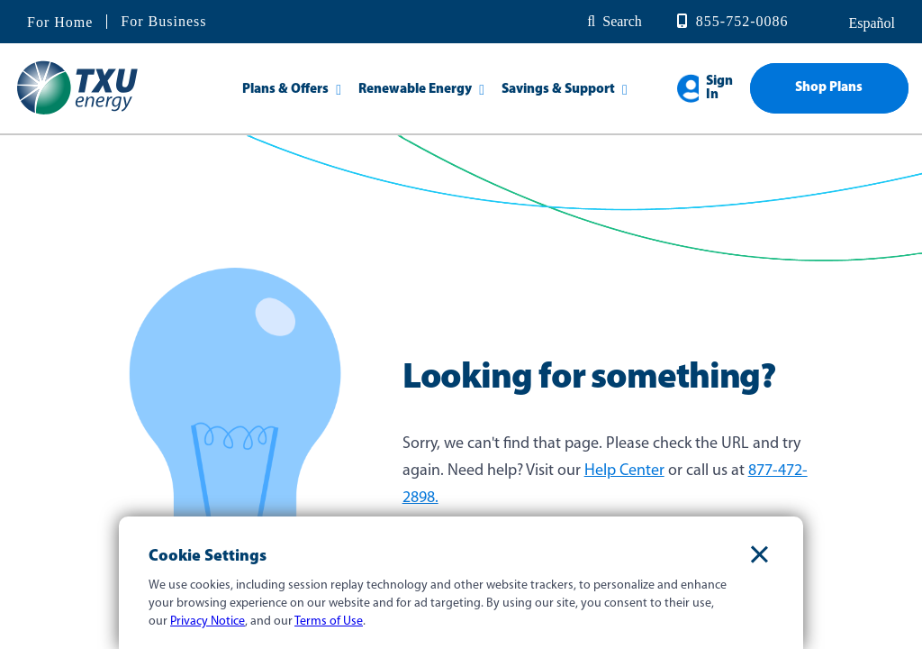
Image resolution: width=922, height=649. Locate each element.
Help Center (624, 471)
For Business (163, 21)
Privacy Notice (207, 621)
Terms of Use (328, 621)
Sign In (719, 88)
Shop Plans (829, 88)
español (870, 23)
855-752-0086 (742, 21)
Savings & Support (558, 89)
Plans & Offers (285, 89)
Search (622, 21)
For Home (60, 22)
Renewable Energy (415, 89)
